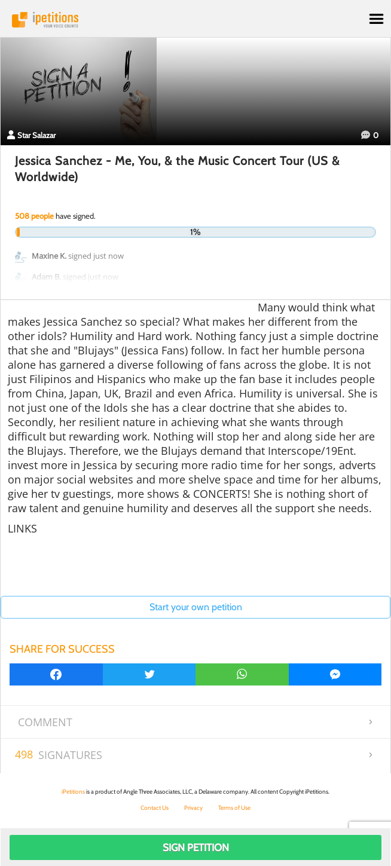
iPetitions (195, 19)
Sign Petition (196, 847)
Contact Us (154, 808)
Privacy (193, 808)
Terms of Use (234, 808)
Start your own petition (195, 607)
